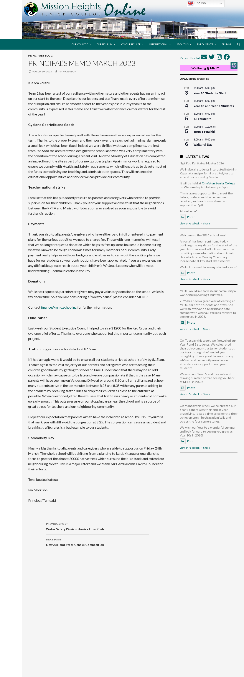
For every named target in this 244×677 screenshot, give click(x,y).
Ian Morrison (67, 71)
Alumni (226, 44)
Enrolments (205, 44)
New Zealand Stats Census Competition (97, 542)
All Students (202, 119)
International (158, 44)
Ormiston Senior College (218, 183)
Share (206, 223)
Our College (79, 44)
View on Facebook (189, 223)
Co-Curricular (131, 44)
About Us (182, 44)
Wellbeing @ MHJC (205, 68)
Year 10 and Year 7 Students (214, 106)
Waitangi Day (203, 144)
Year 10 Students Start (210, 93)
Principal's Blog (40, 55)
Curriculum (104, 44)
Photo (187, 217)
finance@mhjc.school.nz (59, 307)
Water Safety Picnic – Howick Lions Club (97, 526)
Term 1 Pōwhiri (204, 132)
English (197, 3)
